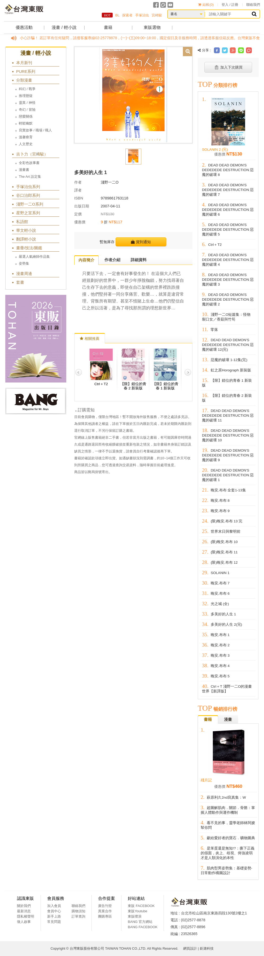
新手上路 (54, 916)
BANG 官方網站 (140, 922)
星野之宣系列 (28, 213)
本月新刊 (24, 62)
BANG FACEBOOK (142, 927)
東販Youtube (137, 911)
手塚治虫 (142, 15)
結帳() (206, 5)
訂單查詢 (78, 916)
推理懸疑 (26, 96)
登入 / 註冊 (230, 5)
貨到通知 (141, 242)
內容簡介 (86, 260)
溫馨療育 (26, 137)
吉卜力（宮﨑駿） (32, 154)
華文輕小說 (26, 230)
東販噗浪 (135, 916)
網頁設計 (190, 948)
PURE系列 (25, 71)
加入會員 (54, 906)
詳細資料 (139, 259)
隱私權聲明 (25, 916)
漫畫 (228, 719)
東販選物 (152, 27)
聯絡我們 (253, 5)
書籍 (108, 27)
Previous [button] (78, 372)
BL (117, 15)
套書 (20, 282)
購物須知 (78, 911)
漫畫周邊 (24, 273)
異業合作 (105, 911)
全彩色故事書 (29, 163)
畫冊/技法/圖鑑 (29, 248)
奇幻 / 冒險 (27, 110)
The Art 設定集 (30, 177)
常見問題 (54, 922)
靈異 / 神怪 (27, 103)
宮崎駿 (157, 15)
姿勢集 (24, 263)
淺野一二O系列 (29, 204)
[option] (133, 94)
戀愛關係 (26, 116)
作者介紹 (112, 259)
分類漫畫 (24, 80)
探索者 (127, 15)
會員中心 (54, 911)
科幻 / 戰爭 (27, 89)
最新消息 (24, 911)
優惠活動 (24, 27)
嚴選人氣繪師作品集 (34, 257)
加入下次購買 (228, 67)
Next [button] (187, 372)
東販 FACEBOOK (141, 906)
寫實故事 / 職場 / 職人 (35, 130)
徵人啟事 (24, 922)
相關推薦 (89, 338)
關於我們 (24, 906)
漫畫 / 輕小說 (64, 27)
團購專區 (105, 916)
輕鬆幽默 (26, 123)
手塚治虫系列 (28, 186)
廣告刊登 (105, 906)
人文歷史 (26, 144)
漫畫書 (24, 170)
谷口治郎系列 (28, 195)
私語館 (22, 221)
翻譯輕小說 (26, 239)
